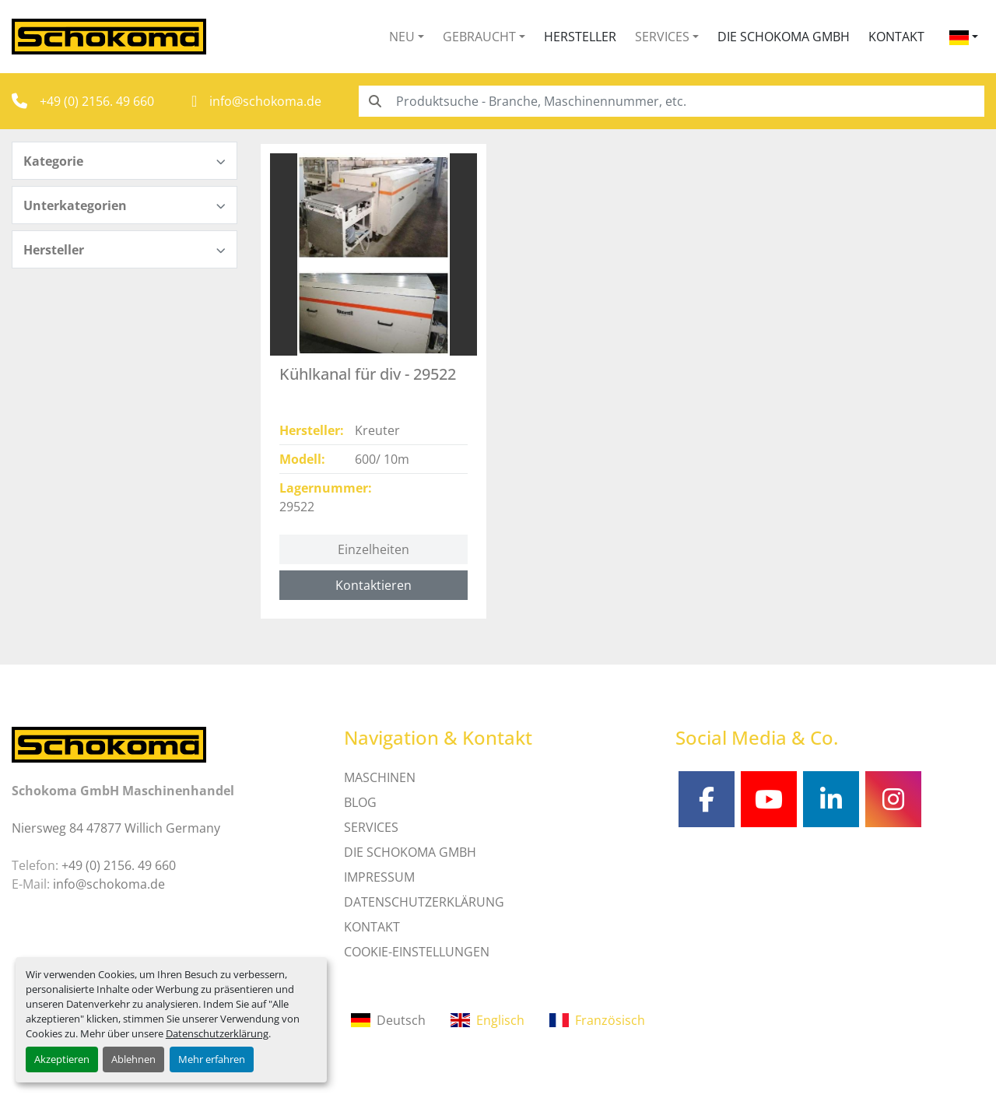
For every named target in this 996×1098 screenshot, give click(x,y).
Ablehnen (133, 1059)
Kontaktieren (373, 585)
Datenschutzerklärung (217, 1033)
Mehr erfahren (211, 1059)
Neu (402, 36)
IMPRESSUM (379, 877)
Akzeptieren (61, 1059)
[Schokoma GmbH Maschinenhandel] (109, 743)
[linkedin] (831, 799)
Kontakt (896, 36)
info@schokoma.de (265, 101)
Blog (360, 802)
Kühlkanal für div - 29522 (367, 373)
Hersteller (580, 36)
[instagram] (893, 799)
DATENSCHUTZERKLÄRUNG (424, 901)
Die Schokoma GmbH (783, 36)
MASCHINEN (380, 777)
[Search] (671, 101)
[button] (406, 36)
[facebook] (707, 799)
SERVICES (371, 827)
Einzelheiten (373, 549)
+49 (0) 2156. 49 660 (97, 101)
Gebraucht (479, 36)
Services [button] (662, 36)
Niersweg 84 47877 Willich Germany (116, 828)
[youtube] (769, 799)
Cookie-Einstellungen (416, 951)
